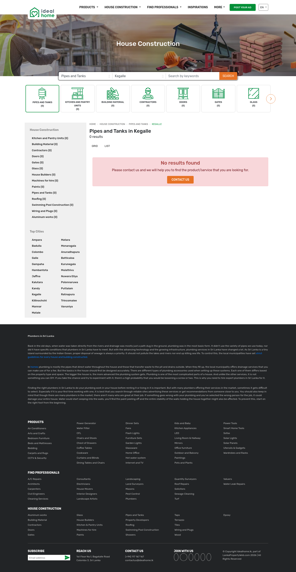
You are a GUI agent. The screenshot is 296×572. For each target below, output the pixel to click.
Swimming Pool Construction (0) (52, 204)
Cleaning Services (38, 498)
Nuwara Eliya (69, 276)
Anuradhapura (70, 251)
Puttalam (67, 288)
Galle (35, 257)
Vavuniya (67, 306)
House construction (121, 7)
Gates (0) (38, 162)
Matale (36, 312)
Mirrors (179, 443)
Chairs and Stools (87, 438)
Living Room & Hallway (188, 438)
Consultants (84, 479)
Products (87, 7)
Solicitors (180, 488)
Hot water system (136, 457)
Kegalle (36, 294)
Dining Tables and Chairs (91, 462)
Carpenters (34, 488)
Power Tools (230, 423)
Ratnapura (68, 294)
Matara (65, 239)
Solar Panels (230, 443)
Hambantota (40, 270)
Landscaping (133, 479)
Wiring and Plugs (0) (44, 211)
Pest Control (133, 493)
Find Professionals (163, 7)
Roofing (130, 524)
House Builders (85, 520)
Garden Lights (134, 443)
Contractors (35, 524)
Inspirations (198, 7)
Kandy (36, 288)
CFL (79, 433)
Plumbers (131, 498)
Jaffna (36, 276)
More (218, 7)
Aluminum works (37, 515)
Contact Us (180, 179)
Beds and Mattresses (40, 443)
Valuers (227, 479)
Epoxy (226, 515)
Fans (128, 428)
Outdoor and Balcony (187, 452)
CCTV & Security (37, 458)
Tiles (177, 524)
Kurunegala (68, 264)
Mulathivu (67, 270)
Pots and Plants (183, 462)
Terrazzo (179, 520)
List (107, 146)
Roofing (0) (39, 198)
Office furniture (183, 447)
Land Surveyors (134, 483)
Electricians (83, 483)
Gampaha (38, 264)
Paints (80, 534)
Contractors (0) (42, 150)
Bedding (32, 448)
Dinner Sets (132, 423)
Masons (130, 488)
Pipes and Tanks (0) (44, 192)
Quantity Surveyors (186, 479)
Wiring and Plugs (184, 529)
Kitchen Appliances (186, 428)
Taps (177, 515)
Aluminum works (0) (44, 217)
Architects (34, 483)
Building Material (37, 520)
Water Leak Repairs (234, 483)
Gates (31, 534)
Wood (178, 534)
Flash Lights (133, 433)
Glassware (131, 447)
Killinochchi (39, 300)
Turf (177, 498)
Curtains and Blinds (88, 457)
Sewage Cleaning (184, 493)
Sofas (226, 433)
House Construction (112, 124)
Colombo (37, 251)
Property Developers (137, 520)
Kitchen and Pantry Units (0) (50, 138)
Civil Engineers (36, 493)
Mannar (37, 306)
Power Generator (86, 423)
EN (262, 7)
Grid (94, 146)
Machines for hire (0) (45, 180)
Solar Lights (230, 438)
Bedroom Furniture (39, 438)
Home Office (133, 452)
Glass (80, 515)
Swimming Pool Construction (142, 529)
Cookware (82, 452)
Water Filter (83, 428)
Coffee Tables (84, 447)
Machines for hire (86, 529)
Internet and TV (134, 462)
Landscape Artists (87, 498)
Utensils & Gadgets (234, 447)
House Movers (85, 488)
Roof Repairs (182, 483)
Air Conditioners (37, 428)
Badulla (37, 245)
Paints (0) (38, 186)
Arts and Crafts (36, 433)
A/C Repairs (34, 479)
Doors (31, 529)
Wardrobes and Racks (235, 452)
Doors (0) (38, 156)
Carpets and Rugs (38, 453)
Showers (130, 534)
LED (177, 433)
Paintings (180, 457)
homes (34, 366)
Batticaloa (67, 257)
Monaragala (68, 245)
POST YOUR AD (242, 7)
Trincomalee (69, 300)
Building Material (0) (45, 144)
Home (92, 124)
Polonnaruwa (69, 282)
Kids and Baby (183, 423)
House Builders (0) (44, 174)
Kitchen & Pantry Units (90, 524)
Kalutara (37, 282)
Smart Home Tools (233, 428)
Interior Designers (87, 493)
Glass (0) (37, 168)
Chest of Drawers (86, 443)
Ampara (37, 239)
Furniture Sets (134, 438)
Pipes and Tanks (138, 124)
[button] (270, 98)
